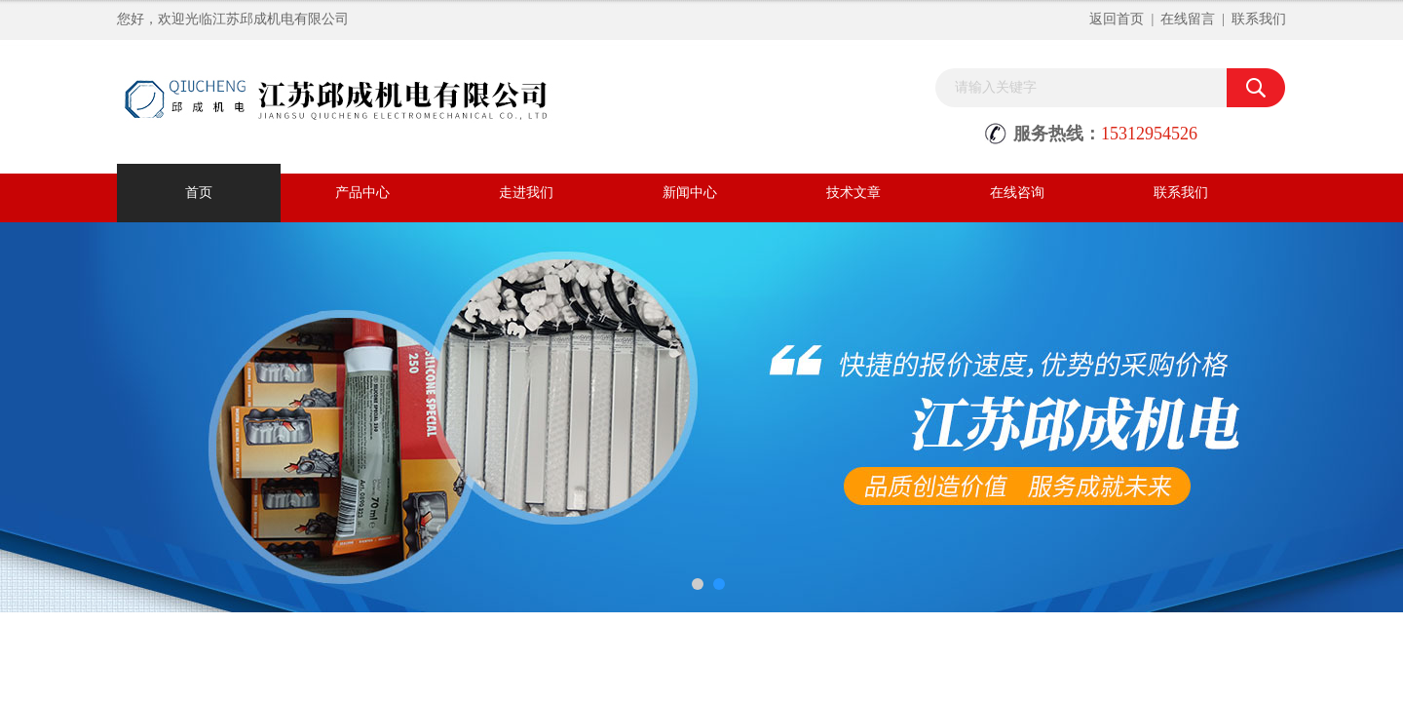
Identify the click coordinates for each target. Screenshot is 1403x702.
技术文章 (853, 192)
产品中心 (362, 192)
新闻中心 (690, 192)
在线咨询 (1017, 192)
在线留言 (1187, 19)
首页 (198, 192)
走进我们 (526, 192)
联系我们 (1259, 19)
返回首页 (1116, 19)
